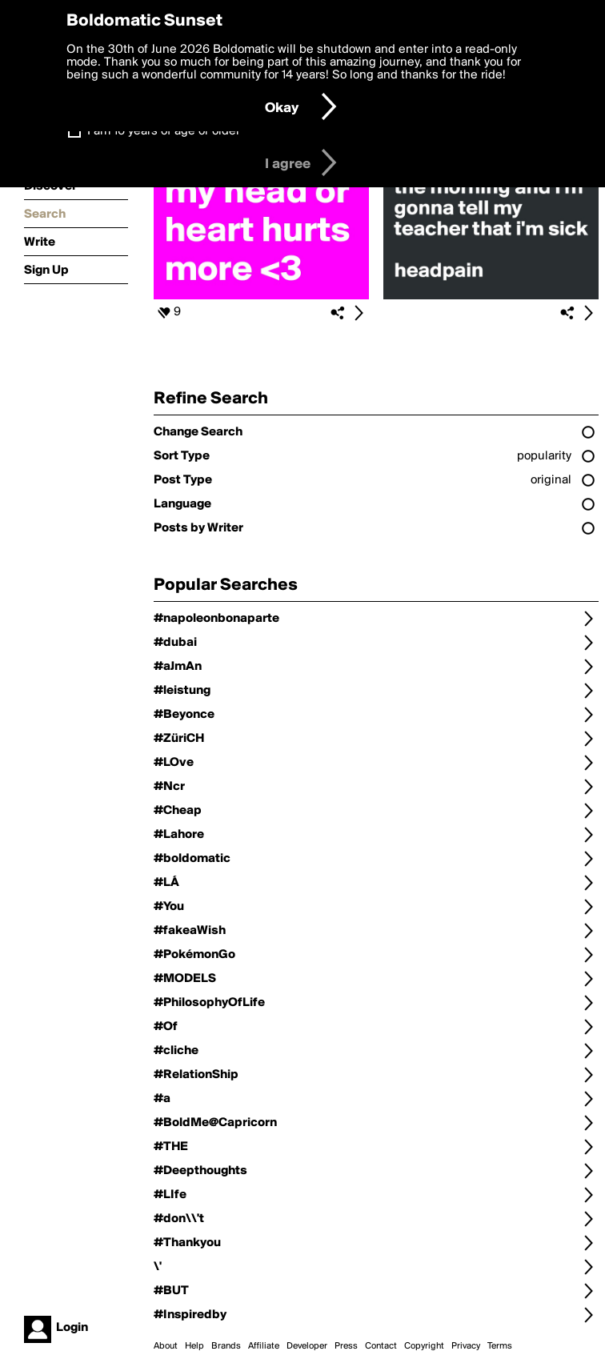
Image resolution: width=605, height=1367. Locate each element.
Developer (306, 1346)
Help (194, 1346)
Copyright (424, 1346)
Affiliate (263, 1346)
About (166, 1346)
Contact (381, 1346)
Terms (499, 1346)
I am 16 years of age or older (163, 131)
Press (346, 1346)
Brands (226, 1346)
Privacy (465, 1346)
